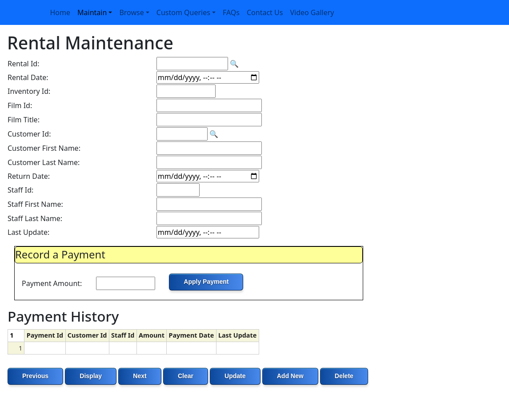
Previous (35, 375)
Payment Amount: (52, 283)
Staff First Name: (35, 204)
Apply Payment (206, 281)
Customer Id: (29, 134)
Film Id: (20, 105)
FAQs (231, 12)
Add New (290, 375)
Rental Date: (28, 77)
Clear (185, 375)
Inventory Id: (29, 91)
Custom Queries (183, 12)
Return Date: (29, 176)
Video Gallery (312, 12)
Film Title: (24, 120)
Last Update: (28, 232)
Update (234, 375)
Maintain (92, 12)
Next (139, 375)
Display (91, 375)
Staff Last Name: (35, 218)
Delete (344, 375)
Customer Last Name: (44, 162)
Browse (131, 12)
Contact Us (265, 12)
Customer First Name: (44, 148)
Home (60, 12)
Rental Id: (23, 64)
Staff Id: (20, 190)
